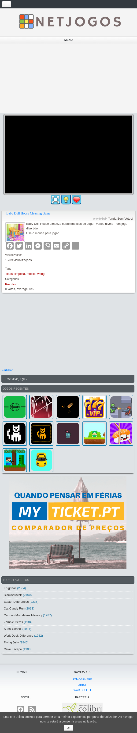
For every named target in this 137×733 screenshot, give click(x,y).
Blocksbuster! (13, 595)
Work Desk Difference (18, 635)
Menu (68, 40)
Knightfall (10, 588)
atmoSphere (82, 679)
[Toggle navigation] (6, 4)
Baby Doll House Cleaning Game (28, 213)
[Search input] (65, 379)
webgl (41, 274)
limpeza (20, 274)
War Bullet (82, 690)
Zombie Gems (13, 622)
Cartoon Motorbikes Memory (23, 615)
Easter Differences (16, 601)
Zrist (82, 684)
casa (9, 274)
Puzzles (10, 284)
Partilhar (7, 370)
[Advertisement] (68, 78)
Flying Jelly (11, 642)
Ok (68, 727)
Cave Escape (13, 649)
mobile (31, 274)
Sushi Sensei (13, 629)
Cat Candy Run (14, 608)
